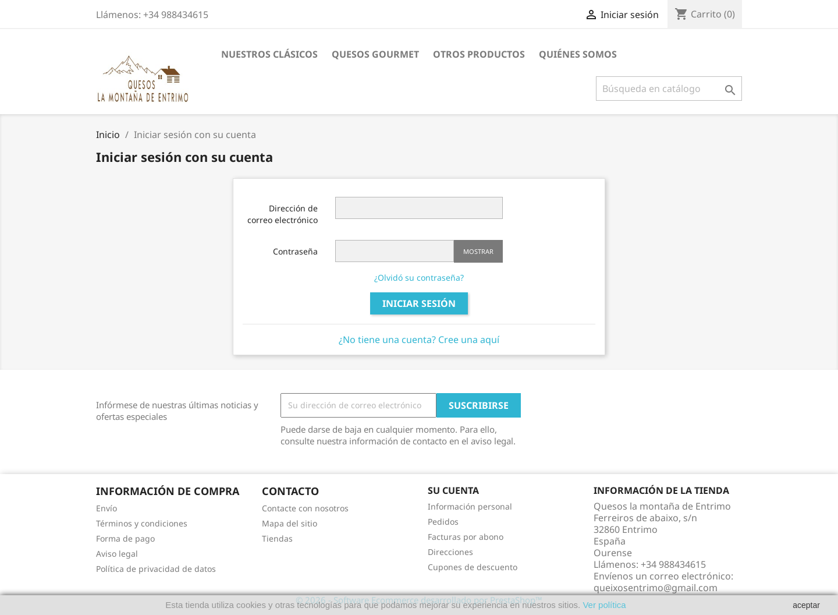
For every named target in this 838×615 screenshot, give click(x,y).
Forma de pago (125, 538)
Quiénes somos (578, 54)
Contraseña (295, 251)
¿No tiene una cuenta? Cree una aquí (419, 339)
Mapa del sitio (289, 523)
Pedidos (443, 521)
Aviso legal (117, 553)
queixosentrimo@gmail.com (656, 587)
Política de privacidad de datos (156, 568)
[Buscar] (669, 88)
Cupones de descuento (472, 566)
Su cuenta (453, 490)
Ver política (603, 605)
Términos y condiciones (141, 523)
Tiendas (277, 538)
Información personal (470, 506)
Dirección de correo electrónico (282, 214)
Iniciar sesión (419, 303)
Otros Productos (479, 54)
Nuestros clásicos (269, 54)
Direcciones (450, 551)
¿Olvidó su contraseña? (419, 277)
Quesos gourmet (375, 54)
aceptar (806, 605)
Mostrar (478, 251)
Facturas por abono (465, 536)
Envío (106, 508)
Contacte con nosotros (305, 508)
